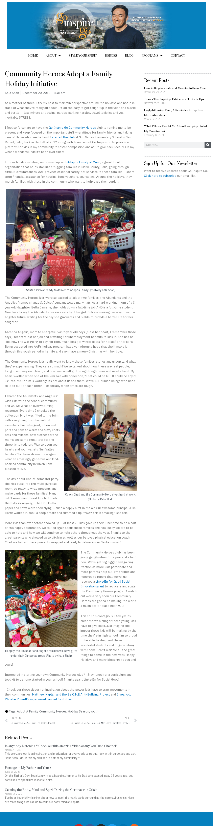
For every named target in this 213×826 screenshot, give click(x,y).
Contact (178, 55)
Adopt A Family (27, 711)
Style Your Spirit (83, 55)
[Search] (208, 145)
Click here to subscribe (160, 176)
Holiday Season (78, 711)
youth (94, 711)
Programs (152, 55)
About (53, 55)
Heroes (111, 55)
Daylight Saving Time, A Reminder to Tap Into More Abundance (173, 112)
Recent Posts (156, 80)
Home (33, 55)
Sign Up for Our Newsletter (171, 163)
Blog (129, 55)
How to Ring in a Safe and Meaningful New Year (175, 88)
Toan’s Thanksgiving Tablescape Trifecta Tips (174, 99)
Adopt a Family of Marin (83, 162)
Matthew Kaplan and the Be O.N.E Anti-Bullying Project (71, 694)
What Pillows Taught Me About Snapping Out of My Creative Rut (175, 128)
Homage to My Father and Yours (28, 768)
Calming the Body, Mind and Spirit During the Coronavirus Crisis (51, 790)
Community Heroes (52, 711)
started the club (63, 137)
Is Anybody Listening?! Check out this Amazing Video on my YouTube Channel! (61, 746)
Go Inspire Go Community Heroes (72, 127)
